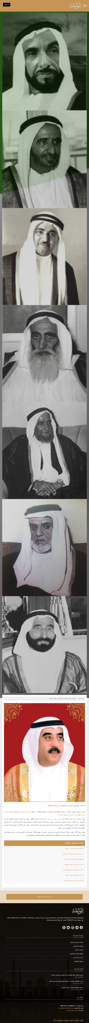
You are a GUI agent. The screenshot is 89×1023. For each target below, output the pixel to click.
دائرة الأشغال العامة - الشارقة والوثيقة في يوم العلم (66, 981)
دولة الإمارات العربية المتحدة (67, 815)
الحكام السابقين (78, 946)
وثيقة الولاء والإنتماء (76, 954)
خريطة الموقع (78, 961)
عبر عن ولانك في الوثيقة (44, 896)
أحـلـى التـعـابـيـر (78, 957)
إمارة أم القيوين (25, 812)
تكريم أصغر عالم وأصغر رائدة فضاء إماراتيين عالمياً (67, 975)
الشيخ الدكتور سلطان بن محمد (73, 859)
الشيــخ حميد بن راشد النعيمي (74, 864)
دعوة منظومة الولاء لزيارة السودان (72, 987)
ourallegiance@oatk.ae (65, 1008)
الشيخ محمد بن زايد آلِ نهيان (74, 848)
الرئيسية (80, 698)
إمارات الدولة (79, 950)
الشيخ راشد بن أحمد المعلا (52, 819)
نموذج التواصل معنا (72, 1010)
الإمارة (74, 819)
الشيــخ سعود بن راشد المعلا (74, 875)
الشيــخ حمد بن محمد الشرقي (73, 880)
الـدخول (6, 4)
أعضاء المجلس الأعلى (76, 942)
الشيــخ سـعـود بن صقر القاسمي (73, 870)
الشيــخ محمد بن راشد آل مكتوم (73, 854)
